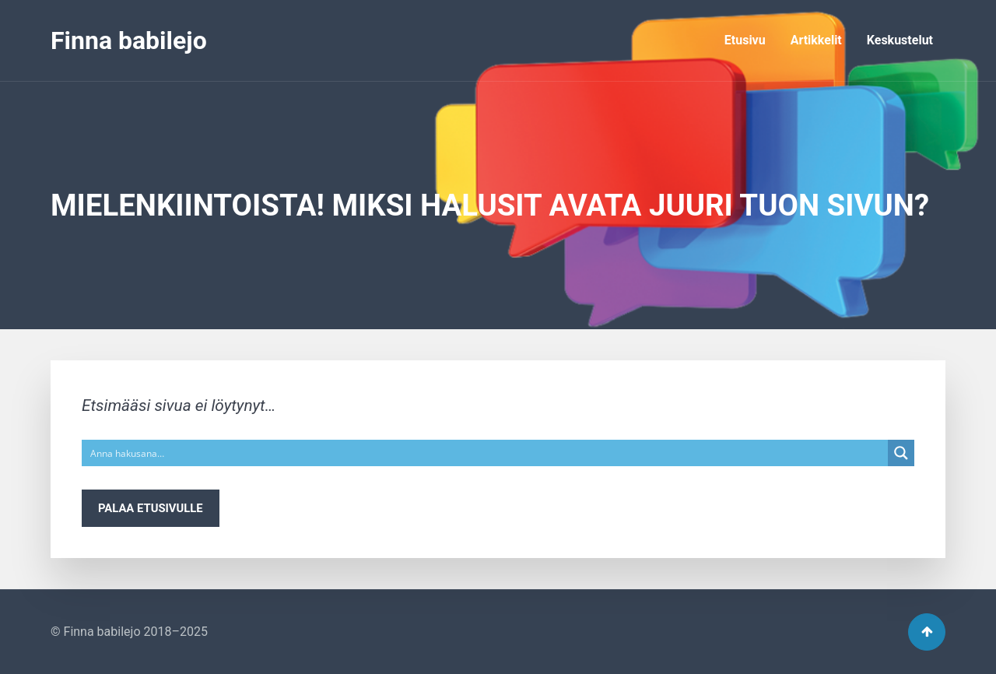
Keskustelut (900, 40)
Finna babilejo (129, 40)
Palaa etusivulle (150, 508)
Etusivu (745, 40)
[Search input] (485, 453)
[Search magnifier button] (901, 453)
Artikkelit (816, 40)
